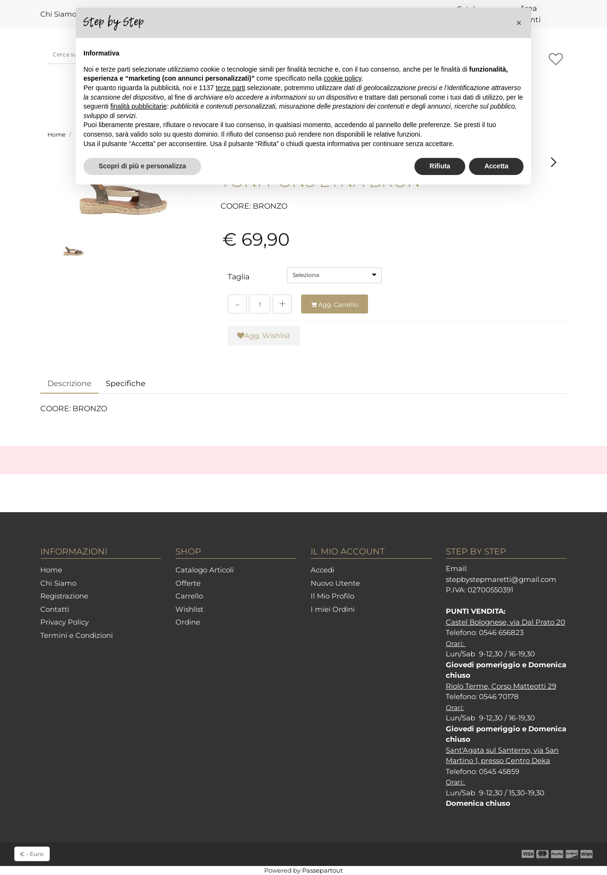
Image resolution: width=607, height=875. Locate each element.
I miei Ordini (333, 609)
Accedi (322, 569)
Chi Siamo (58, 13)
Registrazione (64, 595)
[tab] (69, 384)
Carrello (189, 595)
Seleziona (306, 274)
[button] (555, 60)
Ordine (187, 621)
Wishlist (189, 609)
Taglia (238, 276)
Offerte (188, 583)
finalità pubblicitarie (138, 106)
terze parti (230, 88)
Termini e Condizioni (76, 635)
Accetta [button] (496, 166)
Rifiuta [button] (440, 166)
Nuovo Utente (335, 583)
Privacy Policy (64, 621)
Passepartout (322, 870)
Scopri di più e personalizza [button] (142, 166)
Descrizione (69, 383)
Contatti (54, 609)
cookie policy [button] (342, 78)
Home (56, 134)
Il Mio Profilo (332, 595)
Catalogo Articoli (204, 569)
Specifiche (126, 383)
